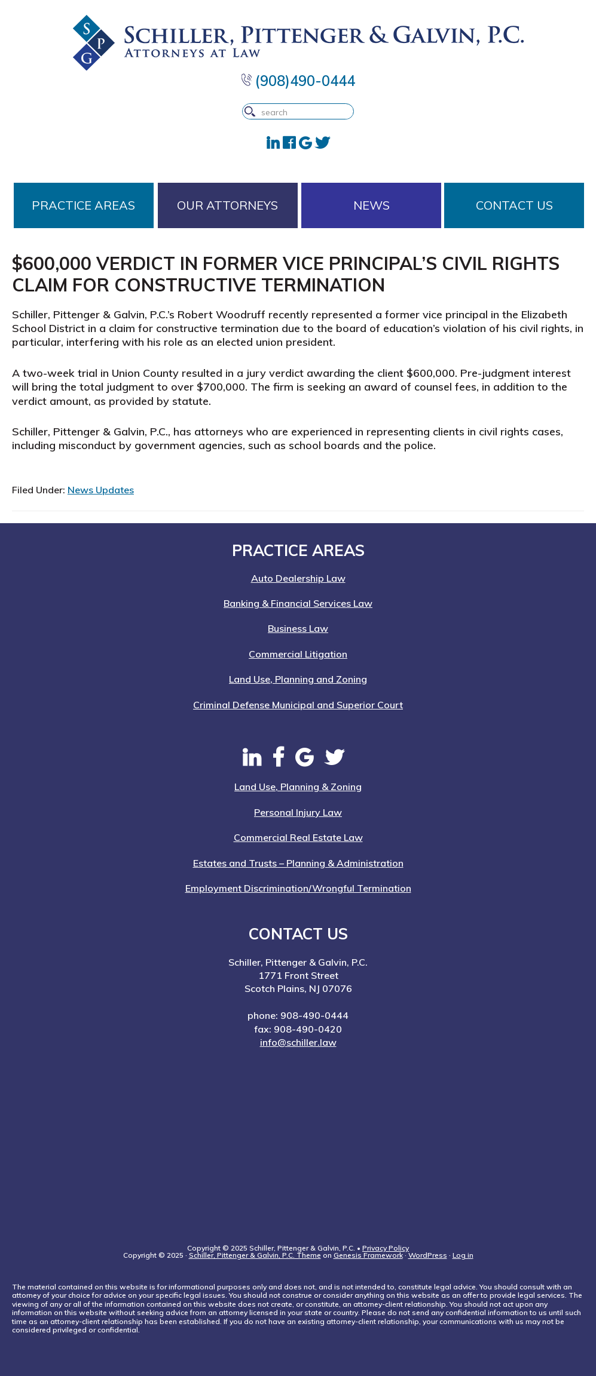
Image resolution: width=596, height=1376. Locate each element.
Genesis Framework (368, 1255)
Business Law (298, 628)
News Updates (101, 490)
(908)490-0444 (298, 81)
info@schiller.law (298, 1042)
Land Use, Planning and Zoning (298, 679)
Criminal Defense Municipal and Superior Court (298, 705)
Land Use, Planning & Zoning (298, 787)
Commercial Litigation (298, 654)
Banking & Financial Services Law (298, 603)
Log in (463, 1255)
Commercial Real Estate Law (298, 837)
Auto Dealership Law (298, 578)
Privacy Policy (385, 1247)
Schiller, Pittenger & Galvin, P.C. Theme (255, 1255)
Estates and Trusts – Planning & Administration (298, 863)
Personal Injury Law (298, 812)
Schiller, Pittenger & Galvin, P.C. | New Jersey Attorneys (298, 42)
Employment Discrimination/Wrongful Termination (298, 888)
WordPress (427, 1255)
